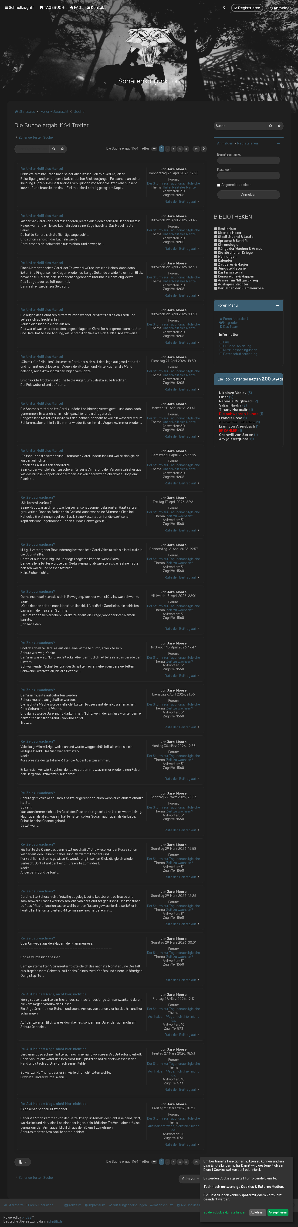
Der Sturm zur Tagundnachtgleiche (173, 183)
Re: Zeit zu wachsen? (37, 497)
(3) (249, 392)
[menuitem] (51, 7)
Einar (223, 396)
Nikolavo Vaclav (233, 392)
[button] (154, 148)
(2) (231, 396)
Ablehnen (257, 1212)
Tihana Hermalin (233, 409)
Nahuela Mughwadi (236, 401)
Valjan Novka (230, 405)
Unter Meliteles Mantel (179, 187)
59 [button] (196, 148)
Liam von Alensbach (237, 426)
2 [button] (167, 148)
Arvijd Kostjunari (234, 438)
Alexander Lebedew (237, 422)
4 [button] (180, 148)
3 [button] (174, 148)
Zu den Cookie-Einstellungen (224, 1212)
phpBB (27, 1218)
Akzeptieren (278, 1212)
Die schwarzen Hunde (239, 413)
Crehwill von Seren (236, 434)
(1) (251, 409)
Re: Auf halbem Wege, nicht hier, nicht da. (54, 994)
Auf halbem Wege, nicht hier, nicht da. (173, 1018)
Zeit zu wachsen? (179, 516)
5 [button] (186, 148)
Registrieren (247, 143)
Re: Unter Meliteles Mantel (41, 169)
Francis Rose (230, 417)
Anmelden (225, 143)
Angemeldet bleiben (236, 184)
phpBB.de (55, 1222)
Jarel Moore (176, 169)
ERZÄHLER (228, 430)
